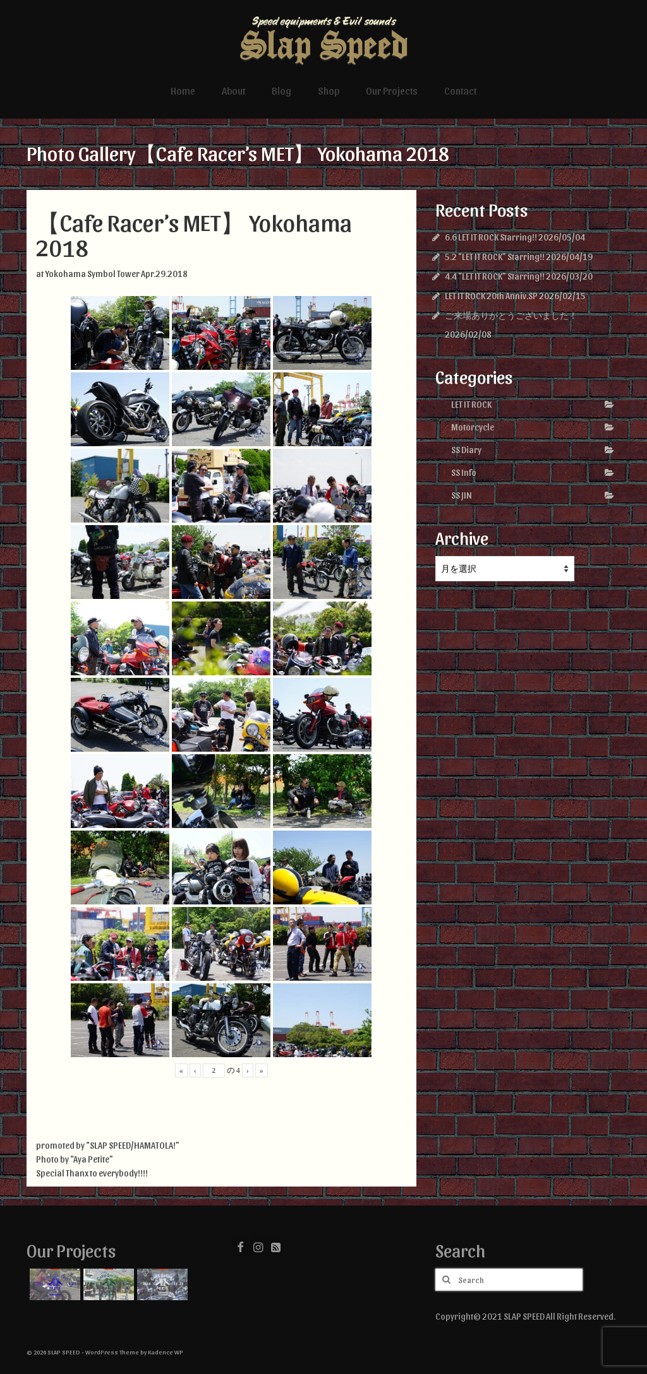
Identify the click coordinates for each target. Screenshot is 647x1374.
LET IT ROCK (471, 404)
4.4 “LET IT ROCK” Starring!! (495, 276)
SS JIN (461, 495)
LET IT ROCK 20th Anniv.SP (491, 295)
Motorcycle (472, 427)
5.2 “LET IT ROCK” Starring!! (495, 256)
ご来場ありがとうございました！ (511, 315)
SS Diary (466, 449)
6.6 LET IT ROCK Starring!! (491, 237)
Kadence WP (165, 1352)
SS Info (463, 472)
